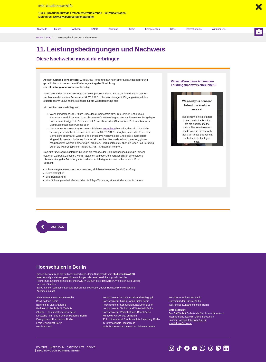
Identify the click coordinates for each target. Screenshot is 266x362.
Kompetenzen (152, 29)
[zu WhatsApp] (202, 348)
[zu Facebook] (187, 348)
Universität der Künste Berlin (185, 301)
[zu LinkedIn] (226, 348)
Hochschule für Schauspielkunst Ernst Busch (127, 304)
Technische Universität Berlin (185, 297)
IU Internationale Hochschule (118, 322)
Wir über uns (218, 29)
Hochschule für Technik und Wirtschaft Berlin (127, 308)
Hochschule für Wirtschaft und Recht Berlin (126, 312)
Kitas (173, 29)
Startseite (42, 29)
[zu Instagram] (171, 348)
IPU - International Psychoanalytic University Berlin (131, 319)
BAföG (94, 29)
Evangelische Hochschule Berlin (54, 319)
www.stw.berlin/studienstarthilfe (73, 16)
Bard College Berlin (47, 301)
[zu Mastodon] (218, 348)
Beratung (113, 29)
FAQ (48, 37)
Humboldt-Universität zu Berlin (119, 315)
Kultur (132, 29)
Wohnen (76, 29)
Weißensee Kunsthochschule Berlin (189, 304)
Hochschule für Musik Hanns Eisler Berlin (125, 301)
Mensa (57, 29)
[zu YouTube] (194, 348)
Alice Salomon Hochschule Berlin (55, 297)
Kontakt (41, 347)
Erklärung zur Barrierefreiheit (58, 350)
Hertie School (44, 326)
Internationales (194, 29)
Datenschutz (75, 347)
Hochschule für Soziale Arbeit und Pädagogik (127, 297)
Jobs (260, 221)
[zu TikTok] (179, 348)
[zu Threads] (210, 348)
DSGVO (91, 347)
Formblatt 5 (109, 128)
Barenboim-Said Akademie (51, 304)
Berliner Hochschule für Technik (54, 308)
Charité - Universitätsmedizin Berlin (56, 312)
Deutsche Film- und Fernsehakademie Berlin (61, 315)
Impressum (57, 347)
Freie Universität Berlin (49, 322)
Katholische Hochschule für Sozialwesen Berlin (129, 326)
